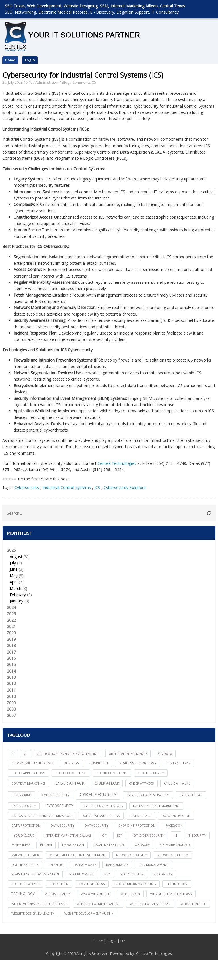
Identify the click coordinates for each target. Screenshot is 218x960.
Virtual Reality (58, 894)
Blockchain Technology (32, 763)
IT (12, 753)
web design (130, 894)
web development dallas (98, 904)
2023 (11, 613)
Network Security (172, 855)
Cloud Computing (112, 773)
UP (122, 940)
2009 (11, 702)
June (14, 569)
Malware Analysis (175, 845)
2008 (11, 709)
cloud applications (28, 773)
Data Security (96, 825)
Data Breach (141, 816)
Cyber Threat (190, 795)
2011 (11, 690)
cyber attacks (141, 783)
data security (62, 825)
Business (71, 763)
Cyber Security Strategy (148, 795)
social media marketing (135, 884)
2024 (11, 607)
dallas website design (101, 816)
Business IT (98, 763)
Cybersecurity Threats (103, 806)
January (16, 601)
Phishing (56, 864)
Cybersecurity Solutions (125, 487)
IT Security (20, 845)
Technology (23, 893)
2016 (11, 658)
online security (24, 864)
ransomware (85, 864)
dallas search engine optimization (41, 816)
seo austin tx (131, 874)
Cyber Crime (21, 795)
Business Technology (137, 763)
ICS (97, 487)
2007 (11, 715)
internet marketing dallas (68, 835)
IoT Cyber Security (148, 835)
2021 (11, 626)
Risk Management (153, 864)
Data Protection (25, 825)
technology (177, 884)
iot (104, 835)
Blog (65, 82)
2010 (11, 696)
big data (164, 753)
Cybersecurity (27, 487)
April (14, 582)
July (13, 563)
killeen (46, 845)
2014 (11, 671)
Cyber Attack (69, 783)
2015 (11, 664)
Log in (30, 59)
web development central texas (38, 904)
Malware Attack (25, 855)
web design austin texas (171, 894)
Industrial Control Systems (67, 487)
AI (25, 753)
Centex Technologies (117, 463)
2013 (11, 677)
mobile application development (77, 855)
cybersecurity (23, 806)
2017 (11, 652)
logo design (73, 845)
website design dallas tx (32, 913)
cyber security (56, 795)
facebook (173, 825)
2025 (109, 575)
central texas (178, 763)
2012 (11, 683)
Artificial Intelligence (128, 753)
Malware (142, 845)
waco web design (95, 894)
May (14, 575)
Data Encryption (176, 816)
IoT (119, 835)
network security (131, 855)
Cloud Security (151, 773)
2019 (11, 639)
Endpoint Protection (137, 825)
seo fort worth (25, 884)
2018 (11, 645)
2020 (11, 632)
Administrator (47, 82)
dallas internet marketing (156, 806)
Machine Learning (109, 845)
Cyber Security (98, 794)
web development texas (150, 904)
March (15, 588)
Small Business (92, 884)
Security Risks (81, 874)
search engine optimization (35, 874)
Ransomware (117, 864)
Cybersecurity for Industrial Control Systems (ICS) (82, 75)
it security (197, 835)
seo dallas (163, 874)
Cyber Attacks (177, 783)
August (16, 556)
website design (193, 904)
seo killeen (58, 884)
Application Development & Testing (68, 753)
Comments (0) (84, 82)
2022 (11, 620)
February (18, 594)
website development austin (89, 913)
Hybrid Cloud (23, 835)
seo (107, 874)
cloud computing (70, 773)
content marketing (28, 783)
